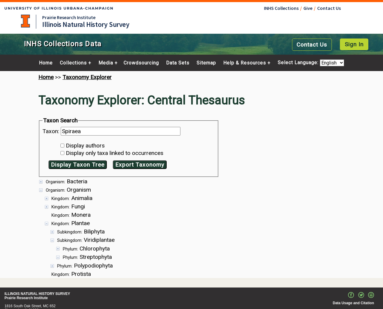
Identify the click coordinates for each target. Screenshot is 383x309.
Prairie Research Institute (68, 17)
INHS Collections (281, 8)
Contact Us (329, 8)
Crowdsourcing (141, 63)
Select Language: (299, 63)
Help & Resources (244, 63)
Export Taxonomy (139, 164)
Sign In (354, 44)
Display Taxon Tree (77, 164)
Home (46, 63)
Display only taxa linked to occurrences (114, 153)
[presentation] (191, 221)
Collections (73, 63)
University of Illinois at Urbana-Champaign (25, 21)
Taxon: (51, 131)
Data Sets (177, 63)
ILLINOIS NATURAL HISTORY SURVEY (37, 280)
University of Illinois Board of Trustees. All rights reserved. (324, 306)
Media (105, 63)
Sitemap (206, 63)
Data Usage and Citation (353, 290)
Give (307, 8)
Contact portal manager (24, 305)
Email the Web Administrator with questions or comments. (324, 298)
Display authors (85, 145)
